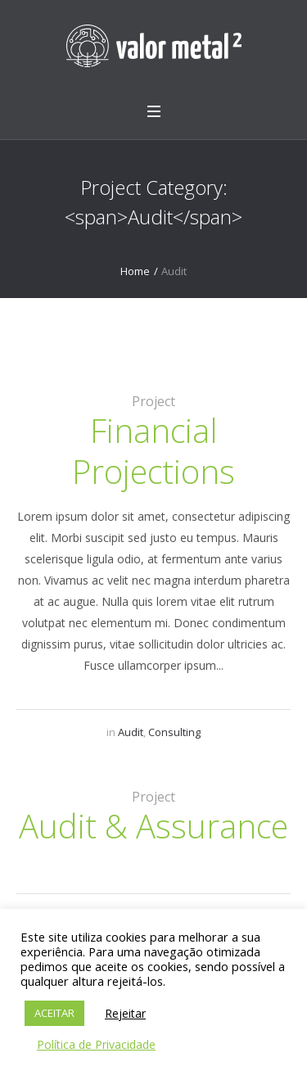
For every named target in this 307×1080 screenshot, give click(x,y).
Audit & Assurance (153, 825)
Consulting (174, 732)
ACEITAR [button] (54, 1012)
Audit (130, 732)
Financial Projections (153, 451)
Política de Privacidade (96, 1044)
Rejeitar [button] (125, 1013)
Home (135, 271)
